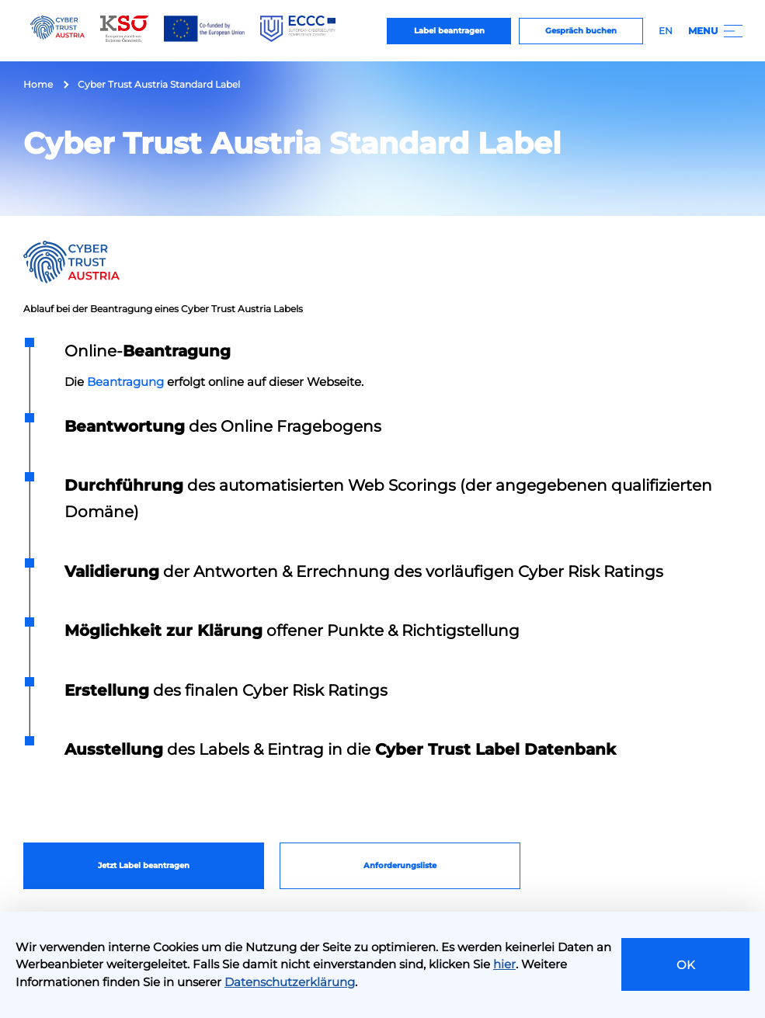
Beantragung (125, 381)
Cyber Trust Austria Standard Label (159, 84)
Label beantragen (449, 31)
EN (666, 30)
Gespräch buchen (581, 31)
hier (504, 964)
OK (685, 964)
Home (38, 84)
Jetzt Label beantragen (144, 865)
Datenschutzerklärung (289, 982)
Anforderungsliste (399, 865)
